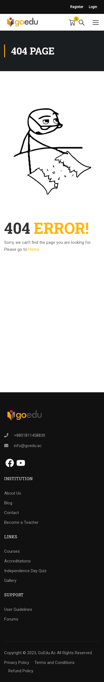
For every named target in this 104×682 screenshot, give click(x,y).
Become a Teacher (21, 522)
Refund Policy (20, 670)
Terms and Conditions (54, 662)
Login (93, 7)
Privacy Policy (16, 662)
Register (76, 7)
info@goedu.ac (28, 445)
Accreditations (17, 561)
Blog (8, 502)
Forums (11, 619)
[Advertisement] (52, 340)
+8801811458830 (29, 435)
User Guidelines (18, 609)
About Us (12, 493)
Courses (12, 551)
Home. (34, 249)
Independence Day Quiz (25, 570)
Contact (11, 512)
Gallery (10, 580)
